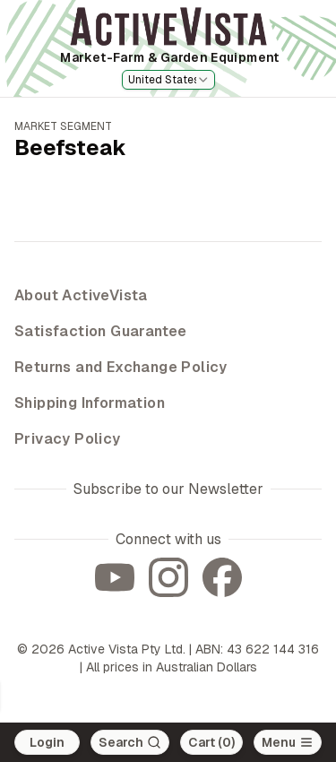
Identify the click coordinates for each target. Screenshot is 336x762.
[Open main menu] (288, 742)
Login (47, 742)
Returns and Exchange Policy (121, 367)
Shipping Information (89, 403)
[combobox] (168, 80)
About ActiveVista (81, 295)
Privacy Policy (67, 438)
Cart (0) (211, 742)
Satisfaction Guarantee (100, 331)
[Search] (129, 742)
